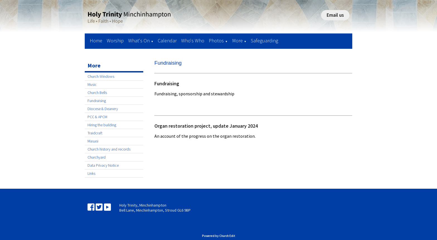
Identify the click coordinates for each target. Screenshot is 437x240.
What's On (139, 40)
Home (96, 40)
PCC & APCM (97, 116)
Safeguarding (264, 40)
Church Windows (101, 76)
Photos (216, 40)
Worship (115, 40)
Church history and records (109, 149)
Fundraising (97, 100)
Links (91, 173)
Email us (335, 15)
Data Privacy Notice (103, 165)
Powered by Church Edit (218, 236)
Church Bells (97, 92)
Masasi (93, 141)
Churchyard (97, 157)
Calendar (167, 40)
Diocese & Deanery (103, 108)
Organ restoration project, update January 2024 (206, 126)
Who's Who (192, 40)
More (237, 40)
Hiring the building (102, 124)
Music (92, 84)
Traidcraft (95, 132)
